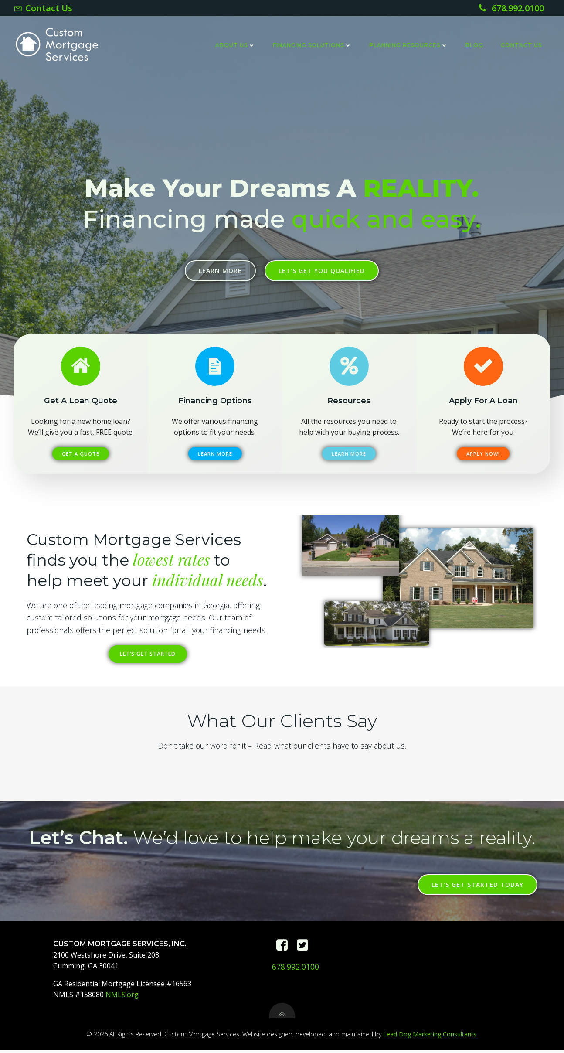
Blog (474, 45)
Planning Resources (408, 45)
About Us (235, 45)
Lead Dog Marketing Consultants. (430, 1037)
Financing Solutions (312, 45)
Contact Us (521, 45)
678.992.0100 (295, 969)
